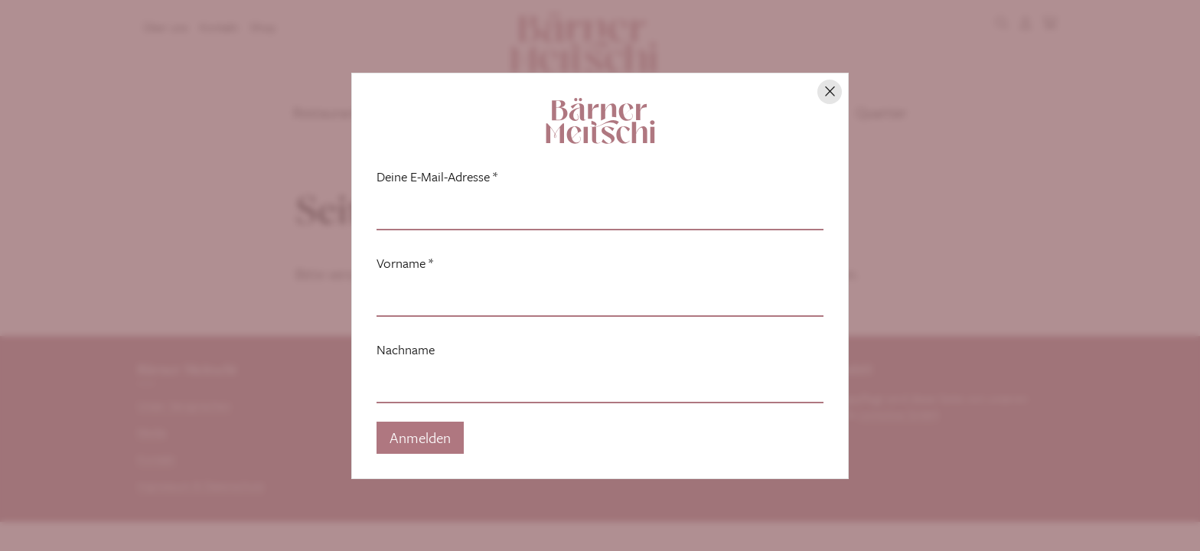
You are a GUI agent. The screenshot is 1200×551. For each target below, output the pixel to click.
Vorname (405, 263)
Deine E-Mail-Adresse (437, 177)
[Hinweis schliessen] (829, 92)
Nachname (406, 350)
